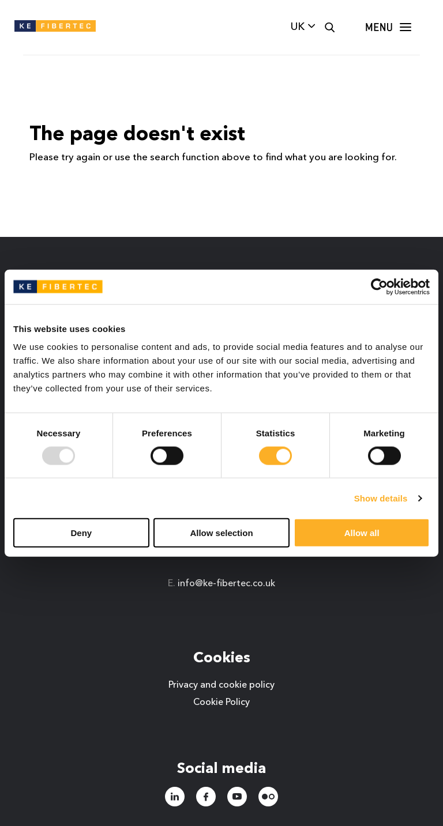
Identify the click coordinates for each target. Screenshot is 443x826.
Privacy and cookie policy (221, 685)
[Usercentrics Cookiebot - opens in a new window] (379, 286)
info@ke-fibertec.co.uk (226, 584)
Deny (81, 533)
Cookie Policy (221, 702)
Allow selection (221, 533)
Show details (381, 498)
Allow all (362, 533)
